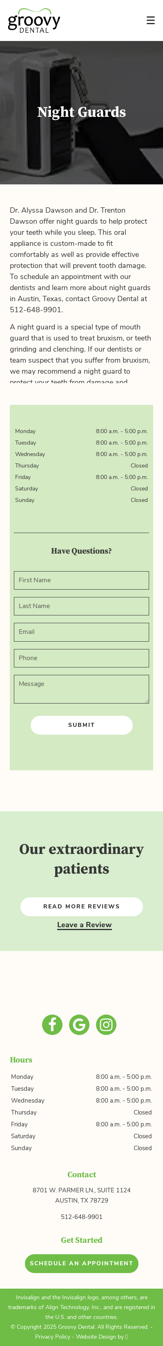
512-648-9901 (82, 1217)
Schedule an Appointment (82, 1263)
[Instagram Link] (106, 1025)
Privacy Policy (52, 1337)
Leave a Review (84, 925)
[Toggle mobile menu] (150, 20)
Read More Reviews (81, 906)
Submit (81, 725)
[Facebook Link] (52, 1025)
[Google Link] (79, 1025)
